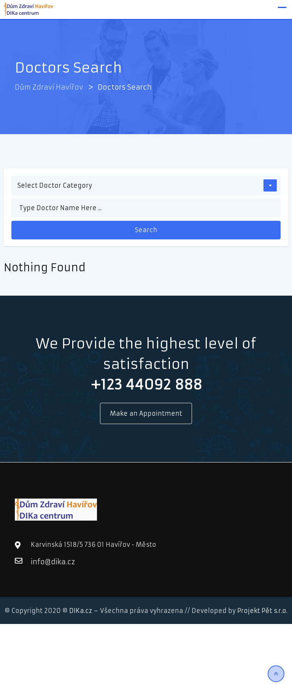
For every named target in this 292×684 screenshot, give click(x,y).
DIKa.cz (80, 610)
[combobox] (146, 185)
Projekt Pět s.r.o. (262, 610)
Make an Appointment (146, 413)
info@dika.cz (38, 561)
